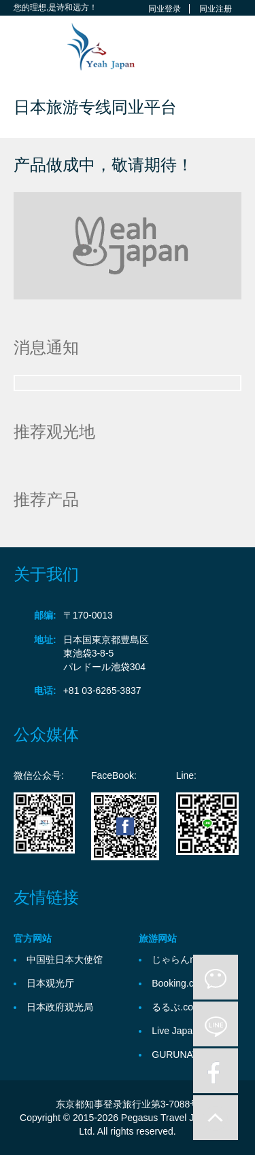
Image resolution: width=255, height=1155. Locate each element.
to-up (215, 1117)
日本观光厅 (50, 983)
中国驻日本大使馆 (65, 959)
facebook (215, 1070)
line (215, 1024)
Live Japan (175, 1030)
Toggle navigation (25, 48)
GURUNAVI (176, 1054)
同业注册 (215, 9)
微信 (215, 977)
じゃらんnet (177, 959)
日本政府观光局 (60, 1007)
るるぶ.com (176, 1007)
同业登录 (164, 9)
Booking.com (179, 983)
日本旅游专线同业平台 (95, 107)
